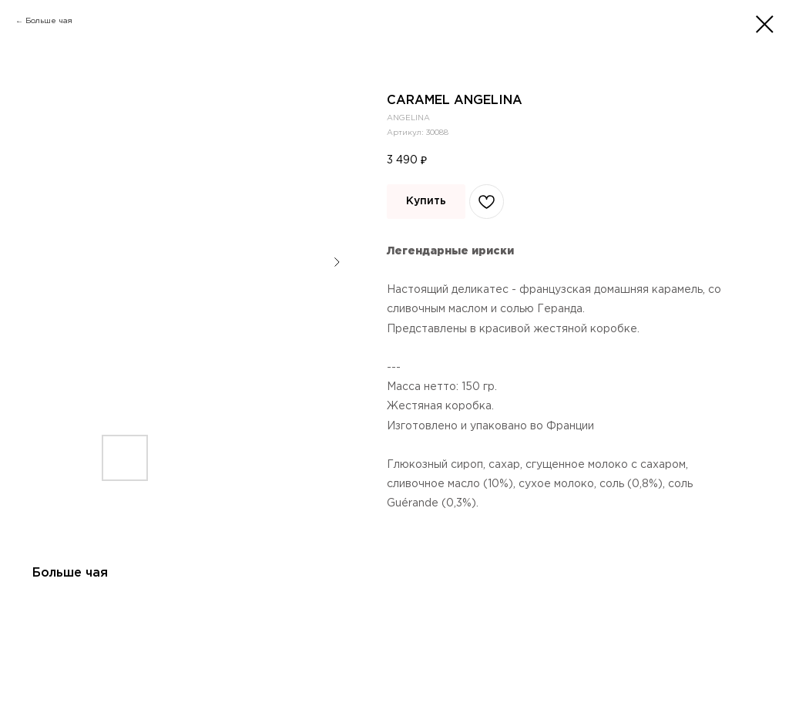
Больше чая (48, 21)
